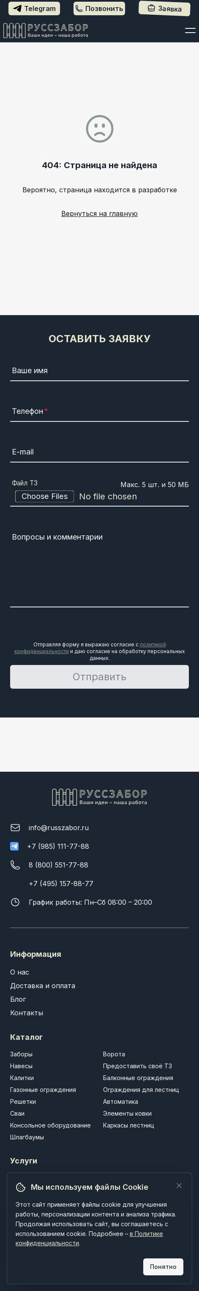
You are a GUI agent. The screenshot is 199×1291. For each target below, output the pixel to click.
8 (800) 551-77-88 (58, 865)
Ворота (114, 1054)
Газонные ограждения (43, 1089)
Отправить (99, 676)
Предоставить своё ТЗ (137, 1065)
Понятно (163, 1266)
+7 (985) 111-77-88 (58, 846)
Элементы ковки (127, 1113)
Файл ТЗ (25, 483)
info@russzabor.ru (59, 827)
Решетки (23, 1101)
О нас (19, 972)
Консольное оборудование (50, 1125)
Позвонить (99, 8)
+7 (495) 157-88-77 (61, 883)
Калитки (22, 1077)
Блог (18, 999)
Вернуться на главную (99, 213)
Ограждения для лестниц (141, 1089)
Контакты (26, 1012)
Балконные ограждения (138, 1077)
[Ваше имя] (100, 372)
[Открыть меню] (190, 30)
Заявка (164, 8)
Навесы (21, 1065)
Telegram (34, 8)
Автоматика (120, 1101)
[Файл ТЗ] (100, 496)
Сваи (17, 1113)
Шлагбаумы (27, 1137)
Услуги (23, 1160)
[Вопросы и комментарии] (100, 568)
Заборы (21, 1054)
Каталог (26, 1037)
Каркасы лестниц (128, 1125)
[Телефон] (100, 412)
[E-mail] (100, 453)
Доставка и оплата (42, 985)
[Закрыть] (179, 1185)
